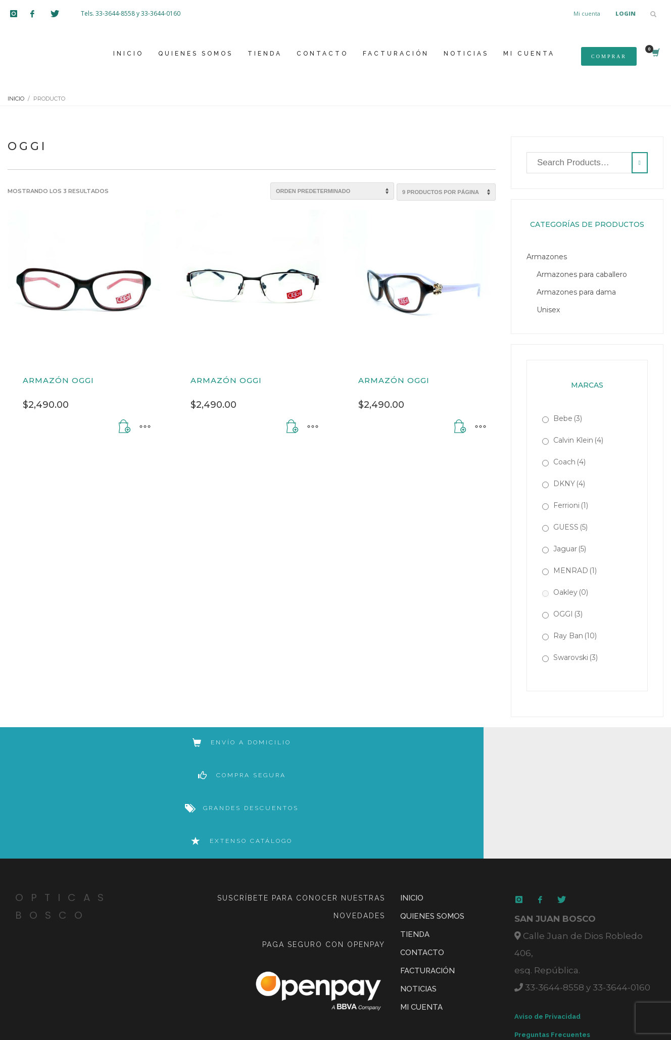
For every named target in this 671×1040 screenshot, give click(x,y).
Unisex (548, 309)
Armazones (546, 256)
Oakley (570, 592)
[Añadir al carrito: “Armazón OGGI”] (125, 427)
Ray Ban (575, 635)
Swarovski (575, 657)
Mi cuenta (586, 13)
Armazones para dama (576, 292)
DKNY (569, 483)
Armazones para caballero (582, 274)
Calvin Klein (578, 440)
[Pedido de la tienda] (332, 191)
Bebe (567, 418)
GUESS (570, 527)
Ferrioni (570, 505)
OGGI (568, 614)
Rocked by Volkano (338, 1000)
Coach (569, 461)
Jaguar (569, 548)
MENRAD (575, 570)
